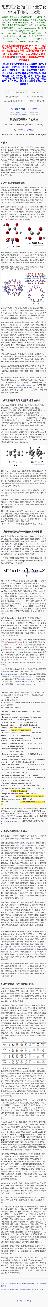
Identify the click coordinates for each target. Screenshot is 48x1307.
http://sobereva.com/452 (24, 676)
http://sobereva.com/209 (11, 524)
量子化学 (25, 114)
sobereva (17, 112)
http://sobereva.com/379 (26, 684)
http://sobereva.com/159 (26, 679)
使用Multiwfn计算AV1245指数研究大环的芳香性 (25, 1289)
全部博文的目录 (21, 92)
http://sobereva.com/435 (9, 821)
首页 (9, 92)
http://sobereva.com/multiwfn (11, 674)
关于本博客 (36, 92)
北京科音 (30, 130)
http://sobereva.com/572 (22, 650)
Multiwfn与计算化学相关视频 (13, 101)
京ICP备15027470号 (24, 1301)
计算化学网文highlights (13, 97)
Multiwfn (18, 114)
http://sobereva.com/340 (26, 385)
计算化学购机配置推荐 (36, 101)
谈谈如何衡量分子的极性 (24, 109)
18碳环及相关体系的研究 (34, 97)
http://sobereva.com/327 (31, 845)
